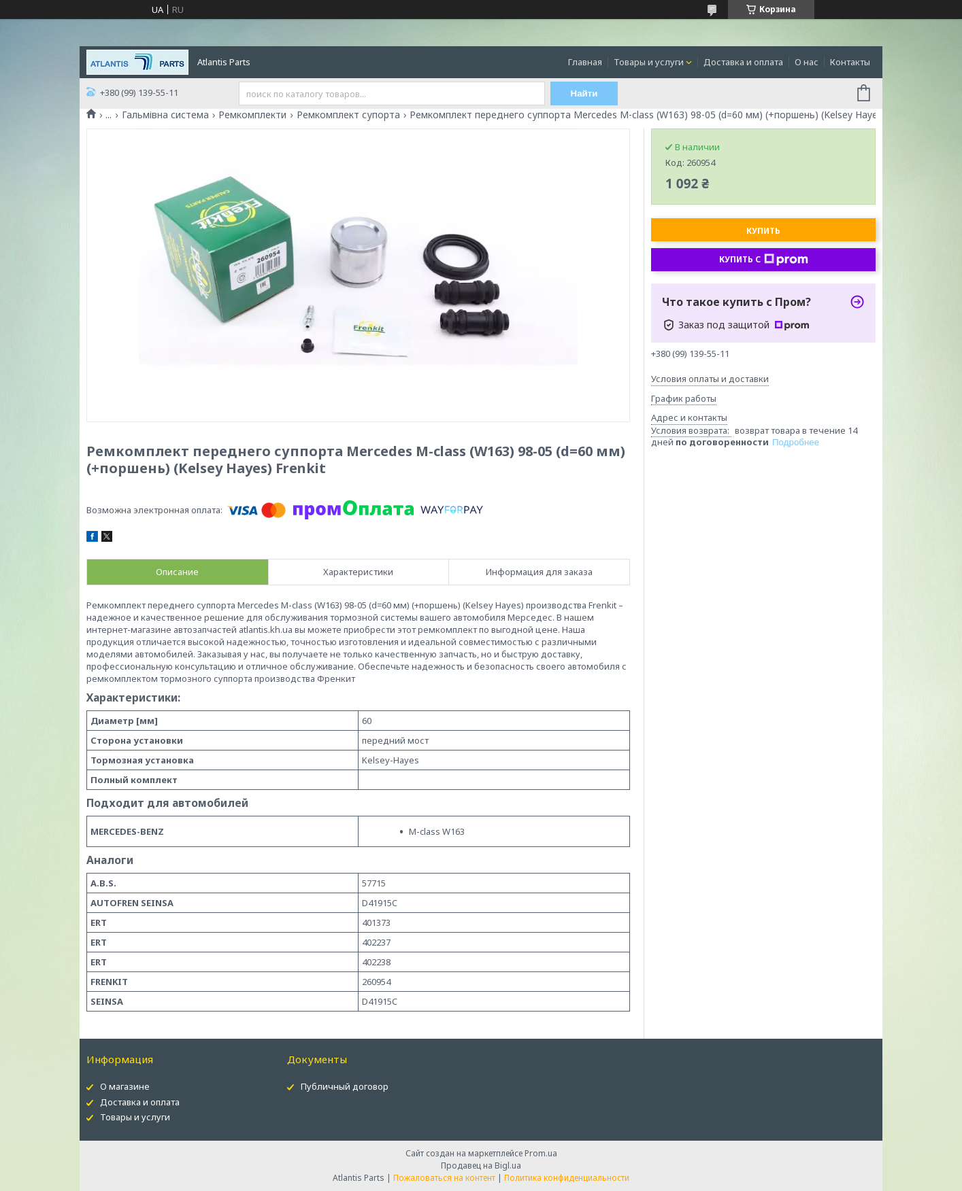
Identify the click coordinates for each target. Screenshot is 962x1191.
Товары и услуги (649, 62)
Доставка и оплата (743, 62)
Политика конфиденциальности (566, 1178)
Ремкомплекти (252, 115)
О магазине (125, 1086)
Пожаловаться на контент (444, 1178)
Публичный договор (344, 1086)
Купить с (763, 260)
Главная (585, 62)
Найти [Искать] (584, 93)
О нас (806, 62)
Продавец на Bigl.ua (481, 1165)
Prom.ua (541, 1153)
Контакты (850, 62)
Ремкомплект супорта (348, 115)
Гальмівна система (165, 115)
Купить (763, 231)
